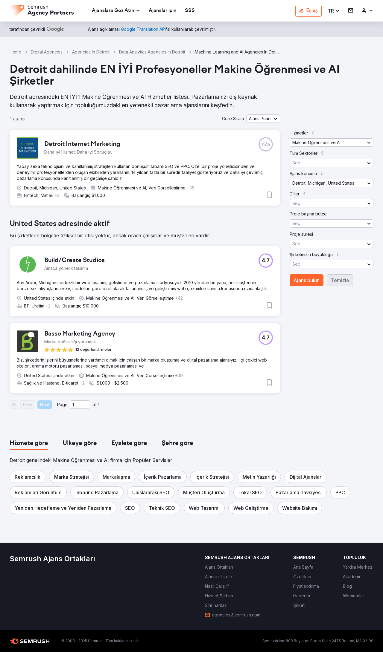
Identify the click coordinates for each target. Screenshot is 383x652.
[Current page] (80, 404)
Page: (63, 404)
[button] (334, 11)
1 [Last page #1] (98, 404)
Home (15, 51)
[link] (163, 11)
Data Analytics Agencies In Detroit (152, 51)
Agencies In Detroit (91, 51)
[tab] (29, 443)
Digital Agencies (47, 51)
